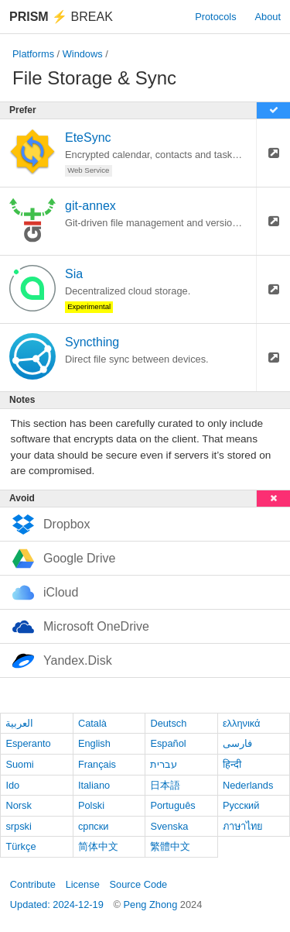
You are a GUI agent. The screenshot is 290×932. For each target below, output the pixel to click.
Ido (12, 785)
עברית (163, 764)
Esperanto (27, 743)
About (268, 16)
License (83, 884)
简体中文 (98, 846)
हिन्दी (232, 764)
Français (97, 764)
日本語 (165, 785)
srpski (18, 826)
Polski (91, 805)
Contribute (33, 884)
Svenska (169, 826)
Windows (83, 54)
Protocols (215, 16)
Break (61, 16)
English (94, 743)
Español (168, 743)
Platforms (33, 54)
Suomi (19, 764)
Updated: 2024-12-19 (57, 904)
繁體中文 (170, 846)
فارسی (237, 743)
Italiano (94, 785)
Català (92, 723)
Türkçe (20, 846)
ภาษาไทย (243, 826)
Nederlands (248, 785)
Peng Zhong (152, 904)
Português (172, 805)
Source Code (139, 884)
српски (93, 826)
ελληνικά (242, 723)
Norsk (18, 805)
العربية (19, 723)
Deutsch (168, 723)
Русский (241, 805)
